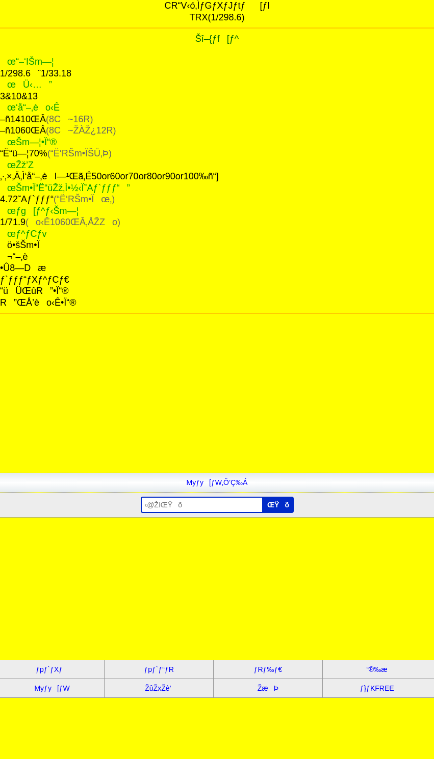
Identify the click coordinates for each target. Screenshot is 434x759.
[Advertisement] (217, 401)
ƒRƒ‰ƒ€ (268, 669)
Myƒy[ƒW (51, 688)
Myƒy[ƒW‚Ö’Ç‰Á (217, 482)
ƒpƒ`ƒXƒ (52, 669)
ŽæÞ (268, 688)
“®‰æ (376, 669)
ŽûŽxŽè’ (159, 688)
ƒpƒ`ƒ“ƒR (158, 669)
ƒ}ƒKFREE (377, 688)
